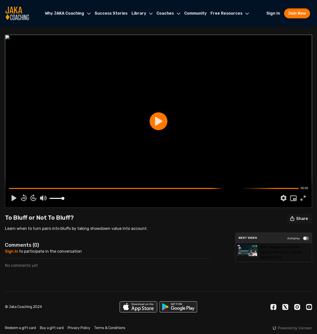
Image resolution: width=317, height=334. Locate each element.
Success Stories (111, 13)
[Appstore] (138, 306)
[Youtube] (309, 307)
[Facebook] (273, 307)
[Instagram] (297, 307)
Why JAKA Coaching (68, 13)
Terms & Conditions (109, 328)
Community (195, 13)
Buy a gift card (52, 328)
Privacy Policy (79, 328)
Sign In (273, 13)
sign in (11, 251)
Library (142, 13)
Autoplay (298, 238)
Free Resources (230, 13)
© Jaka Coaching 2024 (23, 307)
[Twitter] (285, 307)
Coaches (168, 13)
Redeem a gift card (20, 328)
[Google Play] (178, 306)
